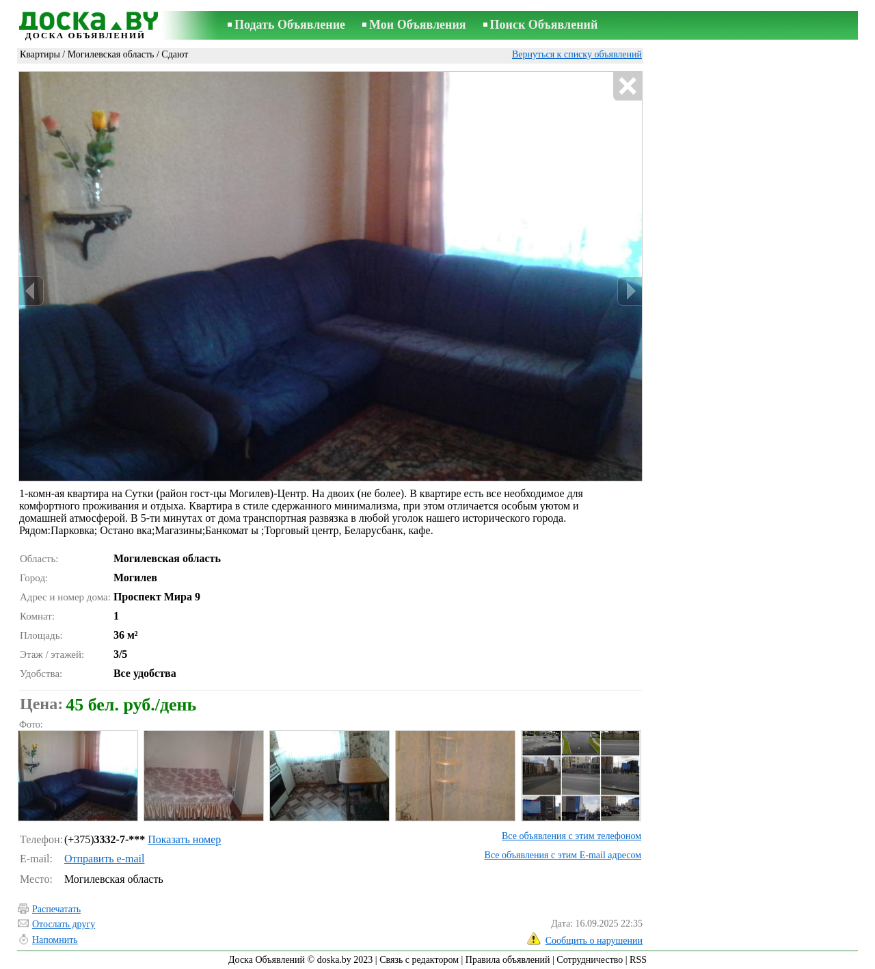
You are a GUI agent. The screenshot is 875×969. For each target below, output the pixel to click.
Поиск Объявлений (544, 24)
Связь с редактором (419, 960)
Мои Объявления (417, 24)
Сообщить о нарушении (594, 940)
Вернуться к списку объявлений (577, 54)
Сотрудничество (589, 960)
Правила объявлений (508, 960)
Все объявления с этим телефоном (571, 836)
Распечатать (56, 909)
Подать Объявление (289, 24)
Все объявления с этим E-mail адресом (563, 855)
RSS (638, 960)
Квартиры (40, 54)
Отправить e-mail (104, 858)
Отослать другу (63, 924)
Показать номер (184, 839)
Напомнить (55, 940)
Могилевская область (111, 54)
